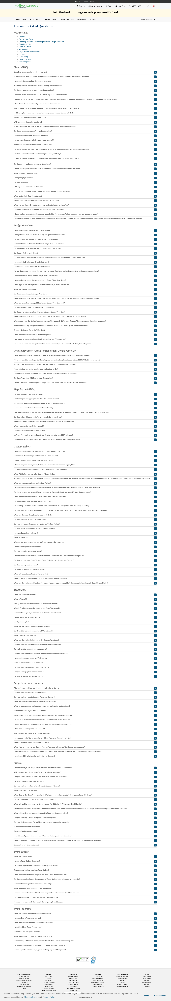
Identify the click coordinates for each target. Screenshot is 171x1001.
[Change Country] (155, 6)
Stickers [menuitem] (93, 19)
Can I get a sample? (85, 182)
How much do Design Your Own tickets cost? (85, 262)
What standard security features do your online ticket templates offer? (85, 205)
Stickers (22, 54)
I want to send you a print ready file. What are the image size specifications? (85, 836)
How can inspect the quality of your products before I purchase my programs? (85, 940)
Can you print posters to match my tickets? (85, 692)
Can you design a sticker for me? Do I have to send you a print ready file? (85, 822)
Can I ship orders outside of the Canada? (85, 430)
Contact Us (24, 982)
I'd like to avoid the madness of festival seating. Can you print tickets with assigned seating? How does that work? (85, 487)
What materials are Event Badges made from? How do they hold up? (85, 874)
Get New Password (48, 982)
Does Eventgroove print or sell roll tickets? (85, 72)
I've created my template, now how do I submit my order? (85, 369)
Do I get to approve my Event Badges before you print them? (85, 897)
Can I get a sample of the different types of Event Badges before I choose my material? (85, 879)
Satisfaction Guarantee (24, 986)
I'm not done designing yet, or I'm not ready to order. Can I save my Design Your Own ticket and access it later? (85, 271)
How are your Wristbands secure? (85, 617)
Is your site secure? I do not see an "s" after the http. (85, 408)
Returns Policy (146, 982)
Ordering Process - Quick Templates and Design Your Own (41, 42)
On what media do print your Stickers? (85, 781)
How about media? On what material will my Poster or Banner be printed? (85, 738)
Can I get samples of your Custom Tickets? (85, 519)
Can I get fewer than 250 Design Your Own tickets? (85, 378)
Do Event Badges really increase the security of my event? (85, 865)
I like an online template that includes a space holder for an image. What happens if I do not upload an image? (85, 214)
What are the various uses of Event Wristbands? (85, 626)
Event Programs (25, 59)
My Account (48, 980)
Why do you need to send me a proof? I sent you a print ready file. (85, 542)
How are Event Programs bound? (85, 931)
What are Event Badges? (85, 856)
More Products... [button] (148, 19)
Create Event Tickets (97, 982)
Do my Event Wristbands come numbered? (85, 649)
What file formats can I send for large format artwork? (85, 701)
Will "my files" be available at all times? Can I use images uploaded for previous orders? (85, 108)
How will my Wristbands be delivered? (85, 662)
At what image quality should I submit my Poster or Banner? (85, 688)
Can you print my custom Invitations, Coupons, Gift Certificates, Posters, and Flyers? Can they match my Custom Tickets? (85, 510)
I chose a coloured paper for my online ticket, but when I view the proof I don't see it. (85, 158)
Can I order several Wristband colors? (85, 676)
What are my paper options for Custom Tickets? (85, 483)
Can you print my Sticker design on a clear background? (85, 817)
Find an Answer (24, 984)
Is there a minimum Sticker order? (85, 826)
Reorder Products (49, 988)
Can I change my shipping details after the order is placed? (85, 399)
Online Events (89, 1)
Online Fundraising (98, 986)
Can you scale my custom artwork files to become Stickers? (85, 786)
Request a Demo (122, 984)
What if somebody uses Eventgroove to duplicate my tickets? (85, 104)
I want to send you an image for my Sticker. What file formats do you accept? (85, 767)
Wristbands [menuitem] (81, 19)
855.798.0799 (136, 6)
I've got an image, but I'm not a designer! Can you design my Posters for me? (85, 724)
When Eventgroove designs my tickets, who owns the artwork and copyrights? (85, 465)
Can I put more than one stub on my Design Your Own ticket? (85, 248)
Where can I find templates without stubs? (85, 117)
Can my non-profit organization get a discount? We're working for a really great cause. (85, 439)
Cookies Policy (31, 997)
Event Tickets (73, 978)
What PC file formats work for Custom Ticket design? (85, 474)
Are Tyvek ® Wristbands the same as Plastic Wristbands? (85, 603)
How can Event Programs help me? (85, 918)
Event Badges (24, 57)
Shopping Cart (48, 984)
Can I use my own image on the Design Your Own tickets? (85, 275)
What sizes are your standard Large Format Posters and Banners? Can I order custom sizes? (85, 747)
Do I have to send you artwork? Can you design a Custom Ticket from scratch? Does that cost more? (85, 492)
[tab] (85, 72)
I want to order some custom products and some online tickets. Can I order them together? (85, 555)
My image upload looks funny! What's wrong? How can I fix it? (85, 85)
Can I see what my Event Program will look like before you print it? (85, 945)
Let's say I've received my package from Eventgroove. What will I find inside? (85, 435)
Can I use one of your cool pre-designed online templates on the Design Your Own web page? (85, 257)
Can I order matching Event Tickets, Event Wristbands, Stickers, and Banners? (85, 560)
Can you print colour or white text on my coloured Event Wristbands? (85, 653)
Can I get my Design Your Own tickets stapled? (85, 266)
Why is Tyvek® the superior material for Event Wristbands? (85, 608)
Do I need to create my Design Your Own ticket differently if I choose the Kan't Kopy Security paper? (85, 344)
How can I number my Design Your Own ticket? (85, 230)
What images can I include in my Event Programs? (85, 936)
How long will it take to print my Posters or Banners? (85, 756)
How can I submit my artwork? (85, 533)
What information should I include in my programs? (85, 922)
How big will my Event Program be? (85, 927)
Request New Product (73, 988)
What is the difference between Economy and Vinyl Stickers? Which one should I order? (85, 804)
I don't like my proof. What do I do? (85, 546)
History (122, 980)
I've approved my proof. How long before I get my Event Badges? (85, 902)
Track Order (48, 976)
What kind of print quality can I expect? (85, 728)
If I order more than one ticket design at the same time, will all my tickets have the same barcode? (85, 76)
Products (77, 1)
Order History (49, 986)
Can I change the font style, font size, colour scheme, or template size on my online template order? (85, 149)
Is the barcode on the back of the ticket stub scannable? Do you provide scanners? (85, 126)
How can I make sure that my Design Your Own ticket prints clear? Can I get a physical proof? (85, 316)
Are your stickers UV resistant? (85, 790)
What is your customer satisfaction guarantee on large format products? (85, 706)
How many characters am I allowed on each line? (85, 144)
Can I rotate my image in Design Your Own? (85, 294)
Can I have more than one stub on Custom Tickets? (85, 501)
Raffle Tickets (73, 980)
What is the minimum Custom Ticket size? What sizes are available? (85, 496)
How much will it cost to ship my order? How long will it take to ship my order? (85, 421)
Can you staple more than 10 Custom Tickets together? (85, 528)
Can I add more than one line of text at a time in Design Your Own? (85, 312)
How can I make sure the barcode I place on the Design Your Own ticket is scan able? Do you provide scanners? (85, 298)
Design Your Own (26, 39)
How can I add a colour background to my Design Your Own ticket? (85, 280)
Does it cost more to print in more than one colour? (85, 460)
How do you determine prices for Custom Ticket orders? (85, 455)
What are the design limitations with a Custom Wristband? (85, 640)
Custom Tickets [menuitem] (50, 19)
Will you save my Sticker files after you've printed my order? (85, 772)
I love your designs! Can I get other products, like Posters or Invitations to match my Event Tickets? (85, 355)
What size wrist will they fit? (85, 635)
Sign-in (49, 978)
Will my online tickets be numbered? (85, 122)
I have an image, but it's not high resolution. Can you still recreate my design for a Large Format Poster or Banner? (85, 751)
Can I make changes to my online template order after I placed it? (85, 209)
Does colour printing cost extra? (85, 845)
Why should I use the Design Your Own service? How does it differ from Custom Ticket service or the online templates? (85, 321)
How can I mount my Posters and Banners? (85, 710)
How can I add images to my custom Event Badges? (85, 884)
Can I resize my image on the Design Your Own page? (85, 307)
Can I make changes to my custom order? (85, 569)
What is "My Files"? (85, 537)
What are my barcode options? (85, 289)
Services (146, 984)
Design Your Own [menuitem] (67, 19)
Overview (147, 986)
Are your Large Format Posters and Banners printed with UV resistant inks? (85, 715)
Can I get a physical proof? (85, 177)
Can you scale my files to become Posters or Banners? (85, 697)
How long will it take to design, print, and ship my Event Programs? (85, 950)
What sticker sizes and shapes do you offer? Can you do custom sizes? (85, 813)
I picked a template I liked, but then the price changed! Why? (85, 154)
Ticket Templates (98, 980)
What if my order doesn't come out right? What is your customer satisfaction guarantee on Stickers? (85, 795)
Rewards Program (122, 986)
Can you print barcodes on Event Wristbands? (85, 667)
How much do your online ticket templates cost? (85, 81)
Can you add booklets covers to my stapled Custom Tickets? (85, 524)
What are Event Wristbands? (85, 594)
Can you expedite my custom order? (85, 551)
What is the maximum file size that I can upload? (85, 334)
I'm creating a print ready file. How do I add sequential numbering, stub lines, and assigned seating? (85, 505)
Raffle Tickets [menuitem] (35, 19)
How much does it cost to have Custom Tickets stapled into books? (85, 451)
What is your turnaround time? (85, 173)
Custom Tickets (25, 47)
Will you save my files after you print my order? (85, 733)
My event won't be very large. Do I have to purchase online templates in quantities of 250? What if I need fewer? (85, 360)
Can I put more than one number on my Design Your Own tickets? (85, 234)
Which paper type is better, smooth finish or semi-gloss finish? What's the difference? (85, 168)
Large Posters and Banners (29, 52)
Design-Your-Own (97, 978)
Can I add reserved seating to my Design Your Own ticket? (85, 239)
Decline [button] (146, 996)
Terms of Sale (147, 978)
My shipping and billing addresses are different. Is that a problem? (85, 403)
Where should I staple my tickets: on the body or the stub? (85, 200)
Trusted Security (82, 959)
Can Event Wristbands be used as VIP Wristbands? (85, 631)
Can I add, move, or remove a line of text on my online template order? (85, 94)
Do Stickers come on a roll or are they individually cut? (85, 799)
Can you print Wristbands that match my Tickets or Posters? (85, 644)
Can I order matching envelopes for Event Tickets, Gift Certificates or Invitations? (85, 373)
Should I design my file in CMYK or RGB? (85, 330)
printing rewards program (88, 12)
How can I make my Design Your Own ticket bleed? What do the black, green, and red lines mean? (85, 325)
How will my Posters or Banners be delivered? (85, 742)
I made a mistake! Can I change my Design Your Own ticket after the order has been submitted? (85, 382)
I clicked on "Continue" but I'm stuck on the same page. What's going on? (85, 191)
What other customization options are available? (85, 888)
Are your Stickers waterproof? (85, 831)
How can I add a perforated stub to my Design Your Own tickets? (85, 243)
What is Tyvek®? (85, 599)
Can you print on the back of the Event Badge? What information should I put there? (85, 893)
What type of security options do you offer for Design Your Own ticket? (85, 284)
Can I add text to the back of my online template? (85, 131)
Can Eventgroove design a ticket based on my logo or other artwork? (85, 469)
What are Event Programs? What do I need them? (85, 913)
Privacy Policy (49, 997)
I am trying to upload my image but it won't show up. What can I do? (85, 339)
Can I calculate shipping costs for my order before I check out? (85, 417)
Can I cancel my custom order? (85, 565)
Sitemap (122, 982)
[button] (56, 997)
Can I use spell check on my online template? (85, 135)
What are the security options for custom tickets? (85, 515)
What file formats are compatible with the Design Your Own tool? (85, 303)
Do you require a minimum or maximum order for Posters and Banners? (85, 719)
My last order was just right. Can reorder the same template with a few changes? (85, 364)
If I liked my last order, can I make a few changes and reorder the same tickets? (85, 113)
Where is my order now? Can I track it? (85, 426)
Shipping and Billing (26, 44)
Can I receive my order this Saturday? (85, 394)
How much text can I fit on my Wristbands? (85, 658)
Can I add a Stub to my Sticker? (85, 253)
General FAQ (24, 37)
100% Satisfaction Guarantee (93, 959)
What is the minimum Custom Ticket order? (85, 574)
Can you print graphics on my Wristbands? (85, 672)
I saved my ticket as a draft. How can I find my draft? (85, 140)
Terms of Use (147, 976)
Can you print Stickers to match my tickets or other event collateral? (85, 776)
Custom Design (97, 976)
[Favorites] (148, 6)
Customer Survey (122, 978)
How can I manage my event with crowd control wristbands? (85, 613)
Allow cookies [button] (160, 996)
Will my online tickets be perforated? (85, 187)
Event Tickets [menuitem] (21, 19)
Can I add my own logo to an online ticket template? (85, 90)
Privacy (146, 980)
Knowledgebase (25, 62)
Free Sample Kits (73, 976)
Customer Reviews (122, 976)
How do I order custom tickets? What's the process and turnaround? (85, 578)
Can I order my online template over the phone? (85, 164)
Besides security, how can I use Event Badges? (85, 870)
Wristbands (23, 49)
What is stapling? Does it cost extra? (85, 196)
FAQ (24, 988)
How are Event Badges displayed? (85, 861)
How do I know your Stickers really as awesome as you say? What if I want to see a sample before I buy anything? (85, 840)
